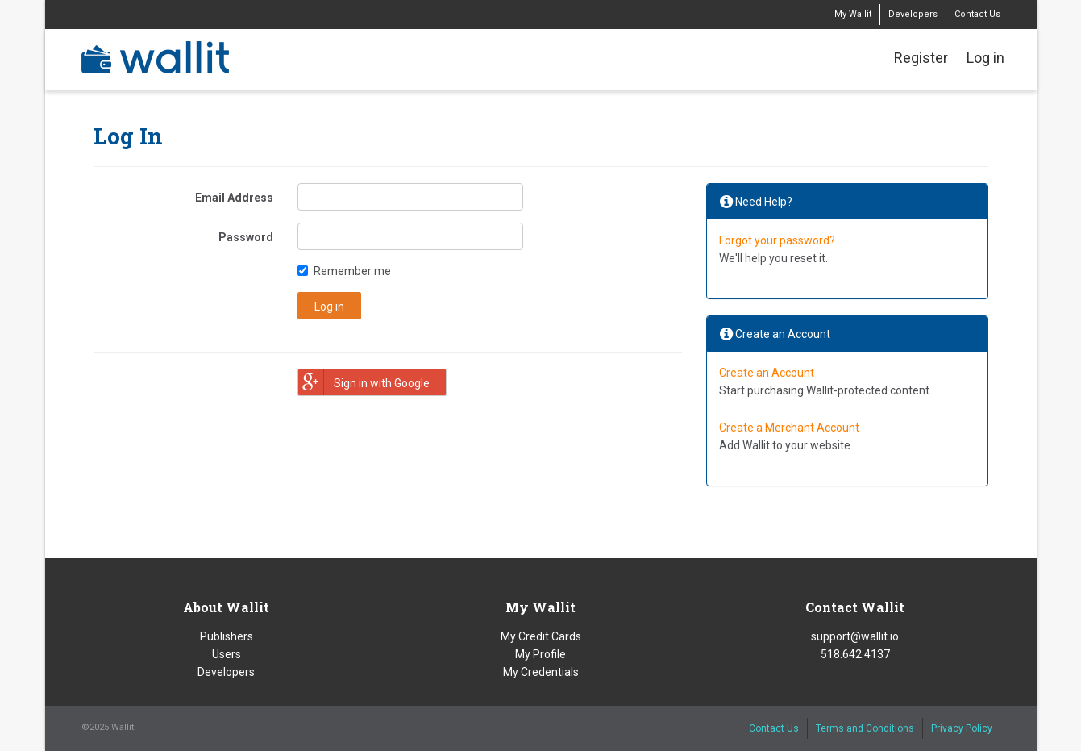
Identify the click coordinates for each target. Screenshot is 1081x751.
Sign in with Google (364, 382)
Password (245, 237)
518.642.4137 (855, 654)
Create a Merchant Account (789, 427)
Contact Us (977, 14)
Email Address (234, 197)
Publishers (226, 636)
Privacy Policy (961, 728)
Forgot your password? (777, 240)
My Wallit (852, 14)
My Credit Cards (541, 636)
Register (921, 57)
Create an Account (766, 372)
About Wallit (226, 607)
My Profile (540, 654)
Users (226, 654)
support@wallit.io (855, 636)
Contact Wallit (854, 607)
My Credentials (541, 671)
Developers (913, 14)
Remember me (352, 271)
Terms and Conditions (865, 728)
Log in (985, 57)
